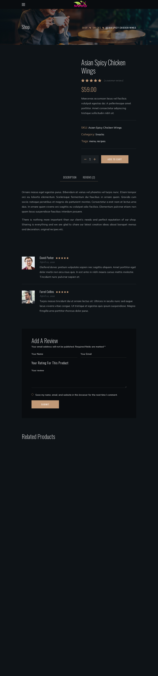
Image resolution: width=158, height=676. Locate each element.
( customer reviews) (114, 81)
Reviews (89, 177)
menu (92, 141)
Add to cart (115, 159)
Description (69, 177)
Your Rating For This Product (50, 362)
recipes (101, 141)
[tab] (70, 177)
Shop (85, 27)
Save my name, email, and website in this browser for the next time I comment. (76, 394)
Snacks (97, 27)
